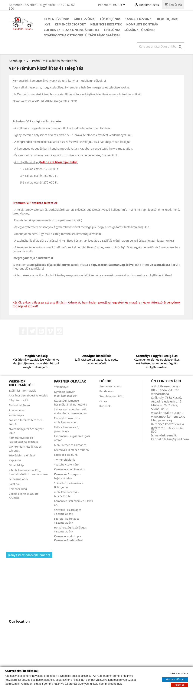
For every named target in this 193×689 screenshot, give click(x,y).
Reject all (179, 684)
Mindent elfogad (175, 679)
